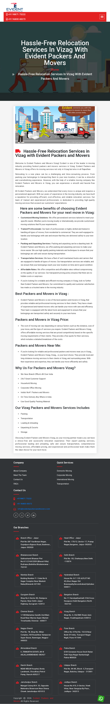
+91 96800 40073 (16, 19)
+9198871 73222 (24, 499)
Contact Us (18, 479)
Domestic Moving (64, 471)
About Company (20, 471)
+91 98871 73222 (16, 14)
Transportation (63, 484)
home (55, 69)
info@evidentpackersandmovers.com (34, 509)
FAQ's (15, 484)
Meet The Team (20, 475)
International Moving (65, 479)
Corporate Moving (64, 475)
